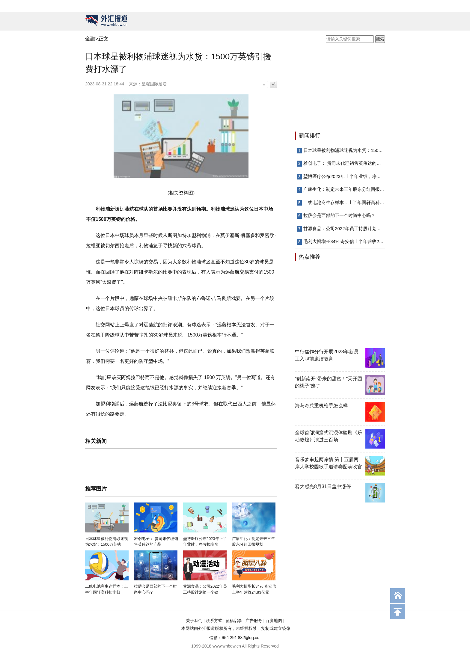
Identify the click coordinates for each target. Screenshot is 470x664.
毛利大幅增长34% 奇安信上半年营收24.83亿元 (350, 241)
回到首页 (397, 595)
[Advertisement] (332, 87)
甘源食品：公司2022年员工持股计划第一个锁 (348, 228)
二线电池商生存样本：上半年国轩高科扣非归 (348, 202)
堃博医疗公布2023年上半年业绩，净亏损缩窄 (348, 176)
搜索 (380, 39)
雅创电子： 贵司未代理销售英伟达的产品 (344, 163)
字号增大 (273, 84)
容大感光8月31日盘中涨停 (323, 486)
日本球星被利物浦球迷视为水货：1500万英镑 (348, 150)
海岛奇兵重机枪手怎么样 (321, 405)
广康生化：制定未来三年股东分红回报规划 (346, 189)
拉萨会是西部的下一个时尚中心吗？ (339, 215)
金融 (90, 39)
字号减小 (264, 84)
